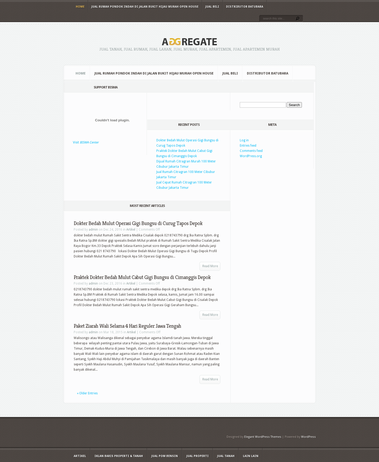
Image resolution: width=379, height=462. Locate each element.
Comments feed (251, 151)
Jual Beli (212, 6)
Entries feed (248, 145)
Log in (244, 140)
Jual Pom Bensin (164, 456)
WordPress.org (251, 156)
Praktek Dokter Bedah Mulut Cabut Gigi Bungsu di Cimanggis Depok (142, 277)
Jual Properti (197, 456)
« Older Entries (87, 393)
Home (80, 6)
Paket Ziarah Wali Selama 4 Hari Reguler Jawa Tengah (127, 326)
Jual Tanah (226, 456)
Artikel (130, 229)
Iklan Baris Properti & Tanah (118, 456)
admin (93, 229)
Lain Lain (250, 456)
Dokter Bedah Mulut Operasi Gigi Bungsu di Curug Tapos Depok (138, 223)
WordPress (308, 437)
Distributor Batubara (244, 6)
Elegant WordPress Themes (262, 437)
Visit (86, 142)
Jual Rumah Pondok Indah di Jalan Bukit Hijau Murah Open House (144, 6)
